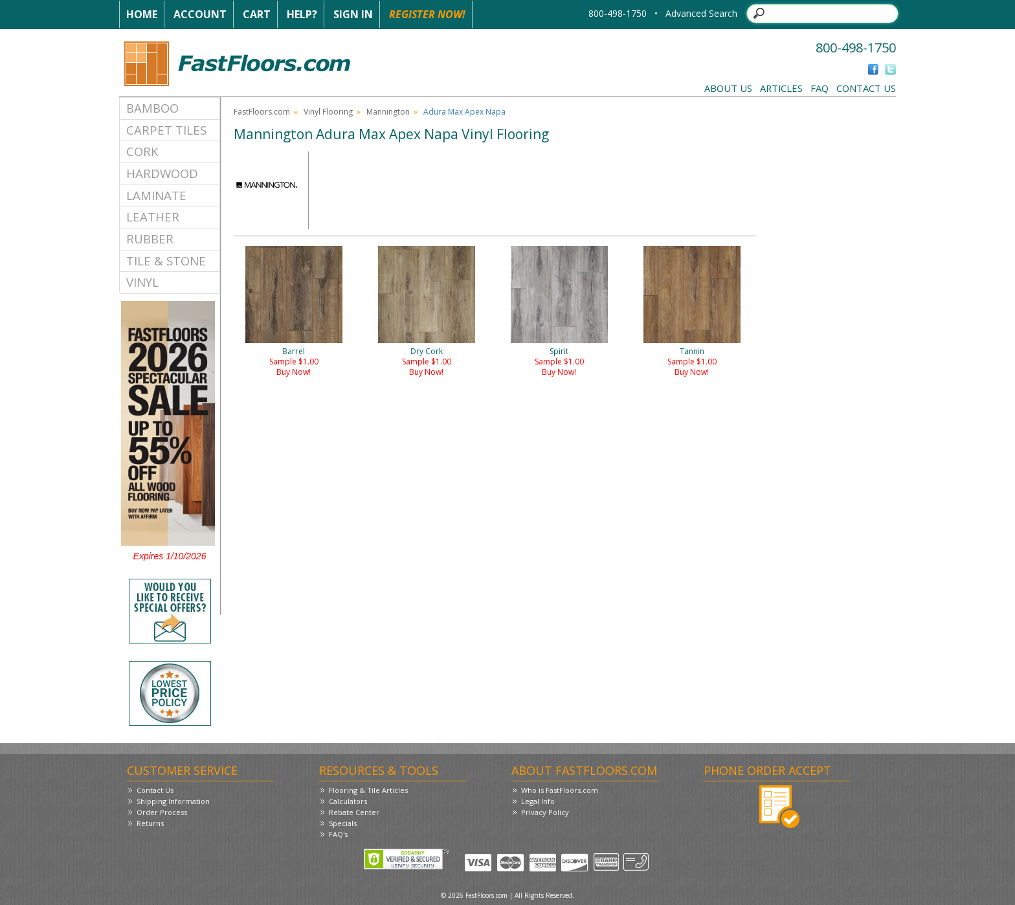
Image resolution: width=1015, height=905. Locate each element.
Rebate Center (354, 812)
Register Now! (427, 14)
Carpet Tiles (166, 130)
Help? (302, 14)
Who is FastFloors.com (559, 790)
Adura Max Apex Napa (464, 111)
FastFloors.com (262, 111)
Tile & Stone (166, 260)
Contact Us (866, 88)
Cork (142, 151)
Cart (257, 14)
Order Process (162, 812)
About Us (728, 88)
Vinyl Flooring (328, 111)
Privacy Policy (545, 812)
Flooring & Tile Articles (368, 790)
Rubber (149, 238)
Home (141, 14)
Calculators (348, 801)
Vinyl (142, 282)
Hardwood (162, 173)
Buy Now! (293, 371)
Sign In (353, 14)
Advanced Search (701, 13)
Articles (781, 88)
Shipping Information (173, 801)
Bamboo (152, 108)
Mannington (388, 111)
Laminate (156, 195)
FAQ (819, 88)
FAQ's (338, 834)
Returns (150, 823)
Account (200, 14)
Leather (152, 216)
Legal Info (538, 801)
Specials (343, 823)
